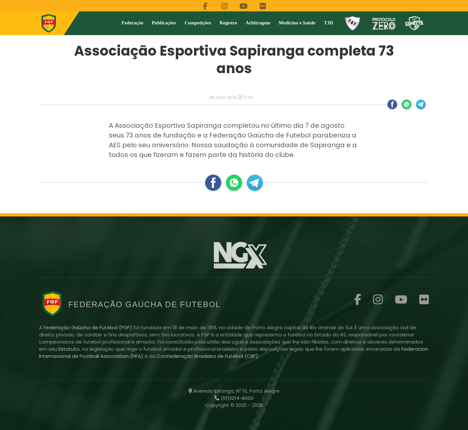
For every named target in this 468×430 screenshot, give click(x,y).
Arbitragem (258, 22)
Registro (228, 22)
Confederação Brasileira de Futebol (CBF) (207, 356)
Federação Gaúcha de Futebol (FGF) (88, 327)
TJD (328, 22)
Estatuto (69, 348)
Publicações (164, 22)
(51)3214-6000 (236, 398)
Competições (198, 22)
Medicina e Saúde (297, 22)
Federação (132, 22)
